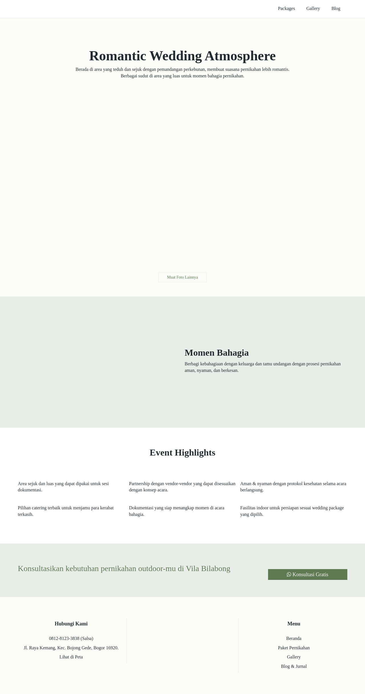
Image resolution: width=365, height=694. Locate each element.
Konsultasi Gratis (307, 574)
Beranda (293, 638)
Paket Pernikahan (294, 647)
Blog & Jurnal (294, 666)
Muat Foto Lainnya (182, 277)
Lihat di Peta (71, 656)
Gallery (294, 656)
